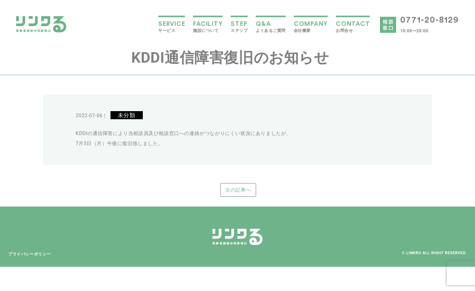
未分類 (127, 115)
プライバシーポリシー (29, 254)
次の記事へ (238, 190)
